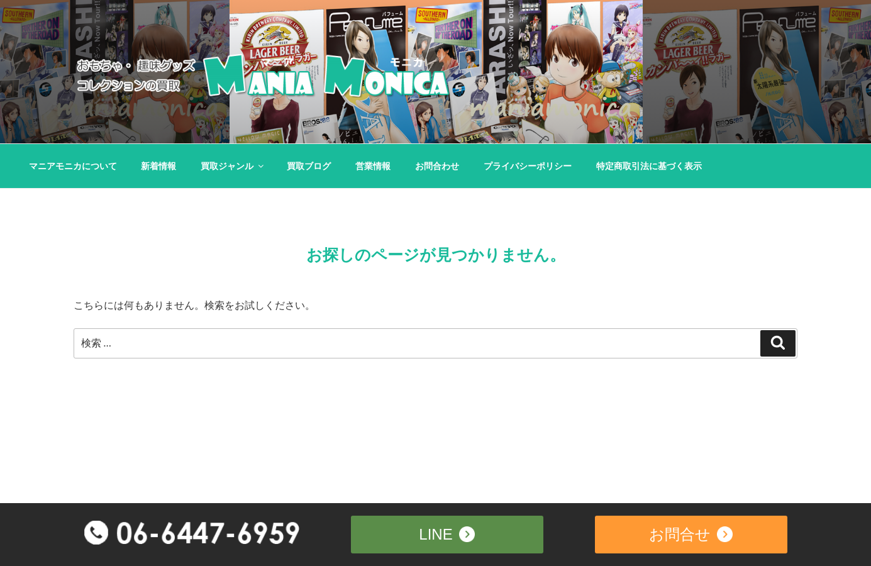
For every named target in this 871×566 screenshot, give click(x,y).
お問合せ (691, 533)
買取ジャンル (233, 166)
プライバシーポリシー (528, 166)
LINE (446, 533)
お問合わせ (437, 166)
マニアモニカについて (73, 166)
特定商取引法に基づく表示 (649, 166)
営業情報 (373, 166)
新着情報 (158, 166)
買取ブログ (309, 166)
